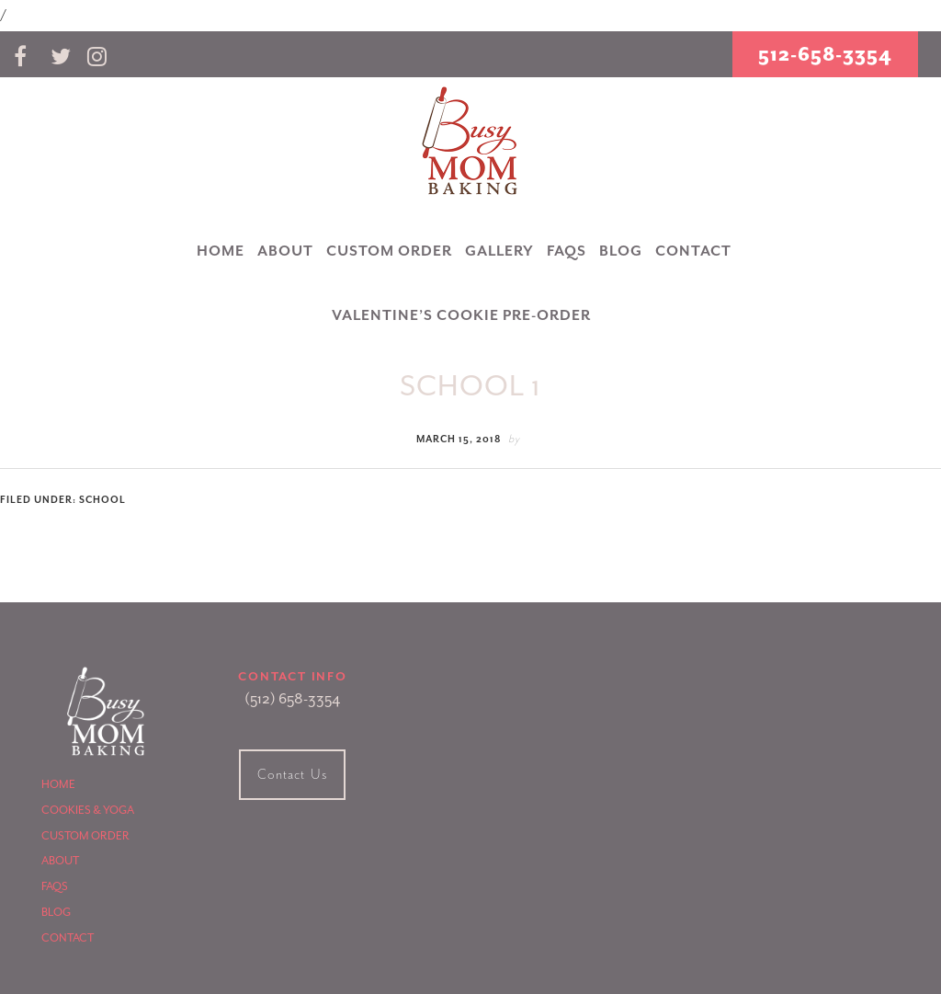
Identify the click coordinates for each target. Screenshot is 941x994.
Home (58, 784)
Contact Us (292, 774)
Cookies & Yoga (87, 810)
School (102, 500)
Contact (67, 938)
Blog (56, 912)
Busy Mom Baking (470, 141)
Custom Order (85, 835)
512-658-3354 (825, 54)
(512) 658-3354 (292, 699)
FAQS (54, 886)
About (60, 860)
